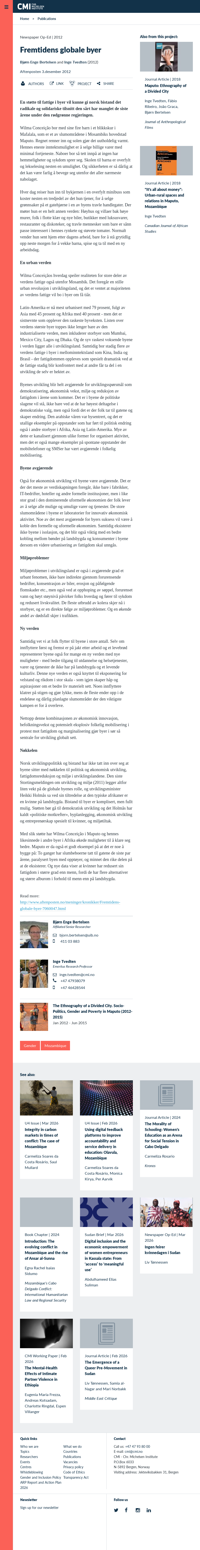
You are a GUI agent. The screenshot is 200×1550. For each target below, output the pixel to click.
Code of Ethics (74, 1472)
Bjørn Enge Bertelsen (38, 62)
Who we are (29, 1446)
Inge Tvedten (75, 62)
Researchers (29, 1456)
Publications (47, 18)
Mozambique (55, 1045)
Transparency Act (76, 1477)
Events (25, 1461)
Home (24, 18)
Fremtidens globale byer (60, 49)
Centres (25, 1466)
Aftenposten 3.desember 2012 (45, 71)
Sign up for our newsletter (39, 1507)
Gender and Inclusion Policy (40, 1477)
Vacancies (70, 1461)
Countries (70, 1451)
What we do (72, 1446)
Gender (30, 1045)
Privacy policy (73, 1466)
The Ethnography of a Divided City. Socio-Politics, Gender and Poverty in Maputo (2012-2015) (92, 1011)
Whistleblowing (31, 1472)
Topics (24, 1451)
